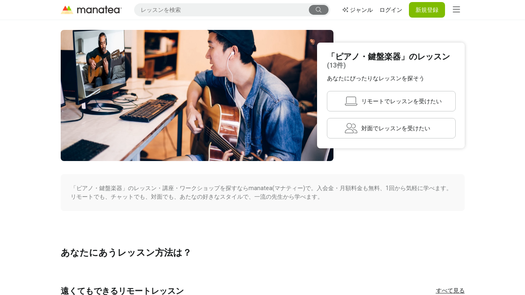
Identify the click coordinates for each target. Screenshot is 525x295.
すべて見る (450, 290)
